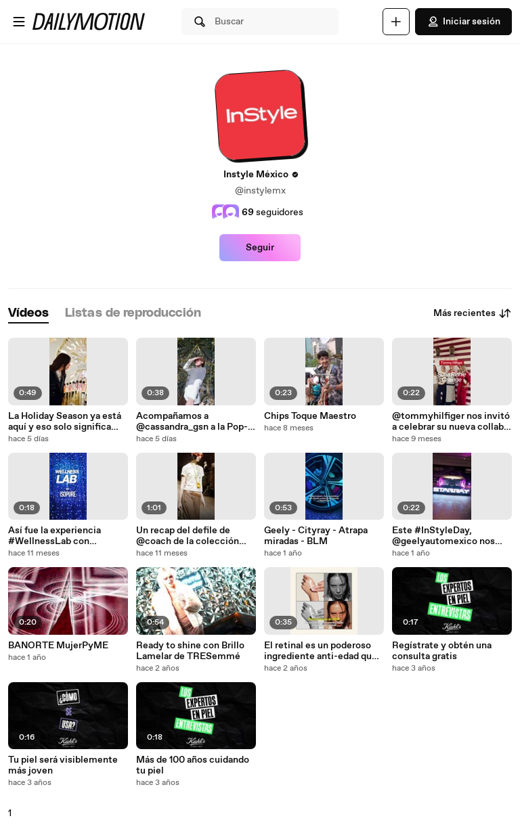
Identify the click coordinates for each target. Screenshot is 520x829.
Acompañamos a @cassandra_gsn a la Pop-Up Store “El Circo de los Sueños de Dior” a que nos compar (192, 421)
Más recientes (472, 313)
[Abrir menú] (19, 21)
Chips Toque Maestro (310, 416)
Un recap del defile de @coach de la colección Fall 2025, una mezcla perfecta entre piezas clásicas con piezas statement (187, 536)
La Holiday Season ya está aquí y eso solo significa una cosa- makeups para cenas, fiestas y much (64, 421)
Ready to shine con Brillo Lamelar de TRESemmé (190, 651)
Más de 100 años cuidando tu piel (192, 765)
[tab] (28, 313)
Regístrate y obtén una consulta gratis (442, 651)
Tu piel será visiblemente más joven (63, 765)
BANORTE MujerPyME (58, 645)
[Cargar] (396, 21)
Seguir (260, 248)
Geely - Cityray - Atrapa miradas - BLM (316, 536)
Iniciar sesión (463, 21)
